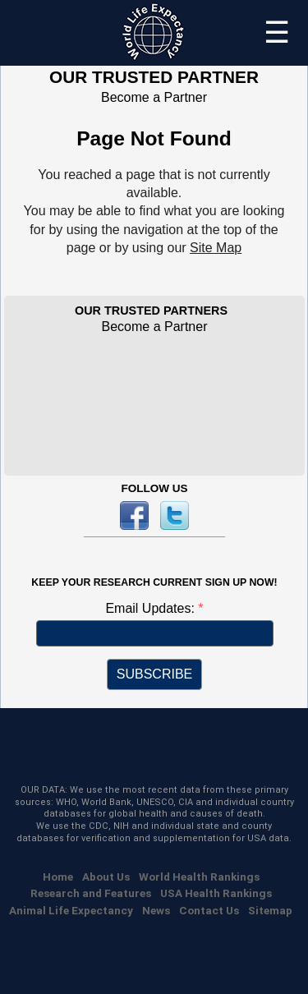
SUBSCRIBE (154, 674)
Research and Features (90, 893)
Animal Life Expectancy (71, 910)
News (156, 910)
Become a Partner (154, 97)
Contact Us (209, 910)
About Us (106, 876)
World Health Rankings (199, 876)
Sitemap (270, 910)
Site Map (215, 248)
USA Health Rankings (216, 893)
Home (58, 876)
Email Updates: (151, 608)
